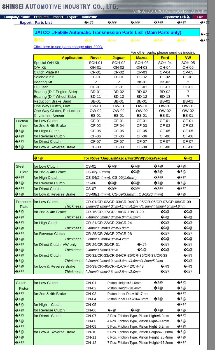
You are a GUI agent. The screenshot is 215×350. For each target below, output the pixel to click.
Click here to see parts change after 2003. (68, 47)
